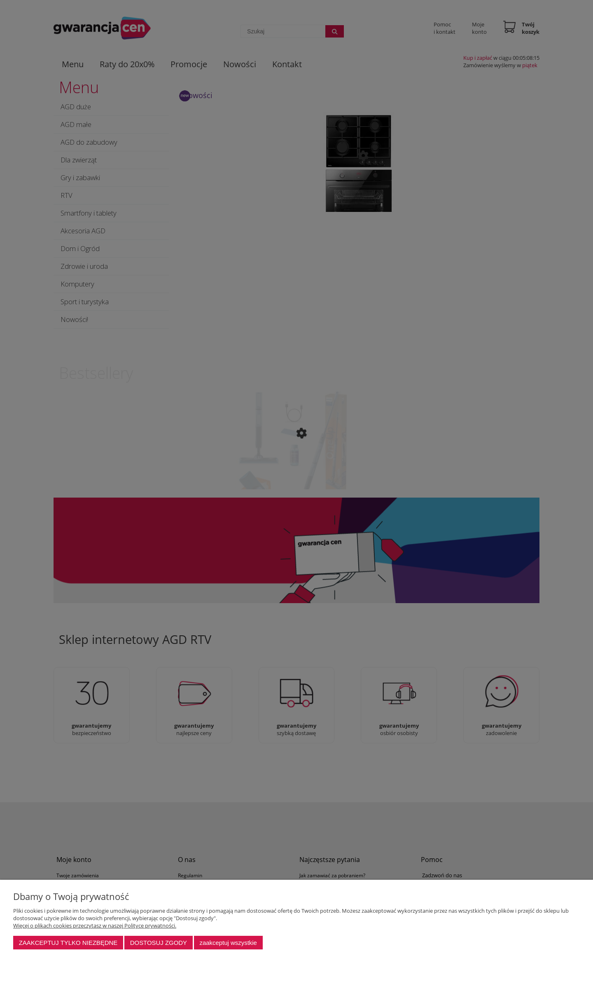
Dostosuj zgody (158, 942)
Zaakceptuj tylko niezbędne (68, 942)
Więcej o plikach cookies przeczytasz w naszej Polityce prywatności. (94, 925)
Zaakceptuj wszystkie (228, 942)
